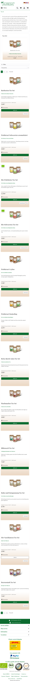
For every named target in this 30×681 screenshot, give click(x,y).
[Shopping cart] (27, 7)
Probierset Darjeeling (9, 314)
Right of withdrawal (15, 676)
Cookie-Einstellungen (15, 674)
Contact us (23, 674)
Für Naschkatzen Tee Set (10, 538)
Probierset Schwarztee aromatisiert (14, 135)
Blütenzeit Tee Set (7, 448)
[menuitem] (3, 7)
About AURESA (6, 674)
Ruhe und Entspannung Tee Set (12, 493)
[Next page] (4, 72)
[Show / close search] (17, 7)
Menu (4, 8)
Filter (4, 64)
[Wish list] (20, 7)
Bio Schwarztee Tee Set (9, 225)
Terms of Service (11, 678)
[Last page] (7, 72)
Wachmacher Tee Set (9, 404)
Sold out (15, 557)
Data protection (24, 676)
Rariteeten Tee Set (15, 50)
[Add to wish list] (4, 107)
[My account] (24, 7)
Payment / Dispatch (5, 676)
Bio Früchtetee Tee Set (9, 180)
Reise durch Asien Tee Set (10, 359)
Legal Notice (19, 678)
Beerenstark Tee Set (8, 582)
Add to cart (15, 110)
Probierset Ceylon (7, 269)
